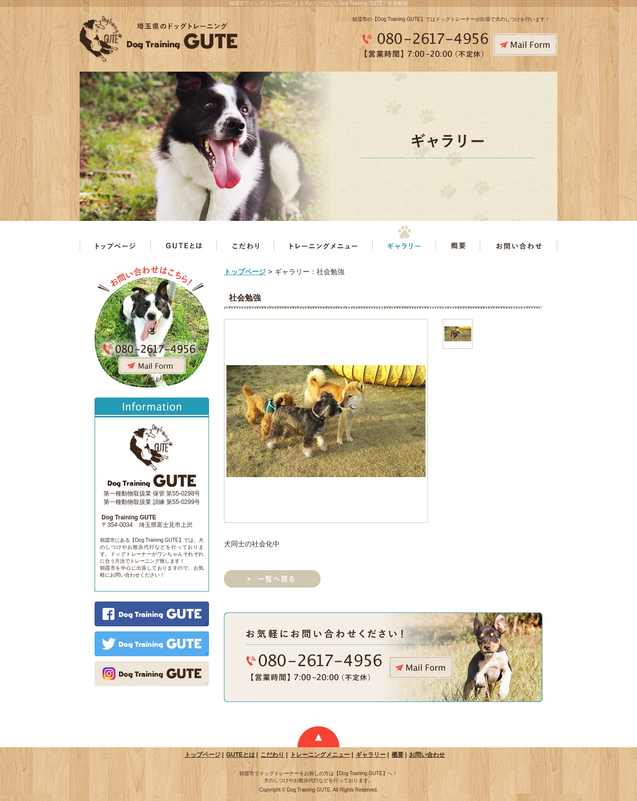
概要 (398, 754)
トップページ (245, 272)
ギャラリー (371, 754)
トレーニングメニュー (320, 754)
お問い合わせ (427, 754)
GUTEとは (240, 754)
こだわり (272, 754)
